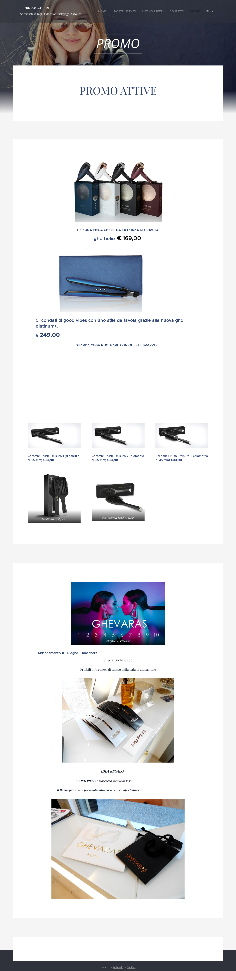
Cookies (131, 967)
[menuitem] (113, 11)
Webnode (118, 967)
